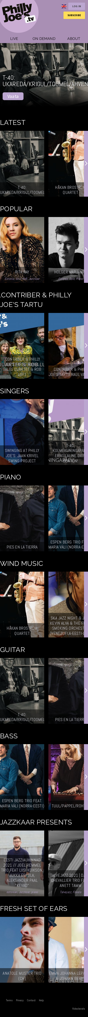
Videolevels (78, 1008)
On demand (44, 38)
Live (14, 38)
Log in (76, 6)
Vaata (13, 96)
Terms (9, 1000)
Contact (31, 1000)
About (73, 38)
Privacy (20, 1000)
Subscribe (74, 15)
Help (41, 1000)
